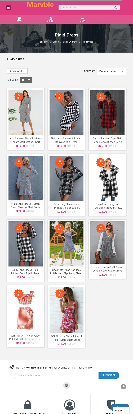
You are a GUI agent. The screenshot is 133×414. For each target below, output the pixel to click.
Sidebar (16, 71)
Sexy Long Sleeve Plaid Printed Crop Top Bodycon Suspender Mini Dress (25, 273)
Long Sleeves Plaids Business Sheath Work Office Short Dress (25, 142)
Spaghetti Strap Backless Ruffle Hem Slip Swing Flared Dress (66, 273)
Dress (56, 41)
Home (45, 41)
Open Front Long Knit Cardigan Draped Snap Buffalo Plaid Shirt (107, 208)
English (118, 410)
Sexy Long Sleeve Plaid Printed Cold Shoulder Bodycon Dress (67, 208)
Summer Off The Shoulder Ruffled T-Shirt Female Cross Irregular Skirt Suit (25, 339)
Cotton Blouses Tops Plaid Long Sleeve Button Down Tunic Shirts (107, 142)
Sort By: (89, 71)
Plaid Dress (87, 41)
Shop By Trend (70, 41)
